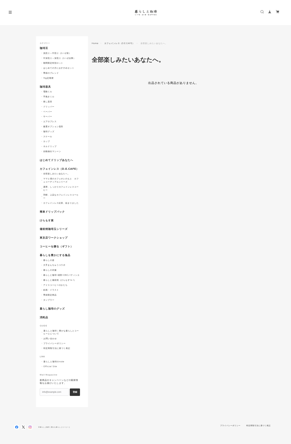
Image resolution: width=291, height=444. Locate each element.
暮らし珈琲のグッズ (52, 308)
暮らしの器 (48, 260)
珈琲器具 (45, 86)
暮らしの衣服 (50, 270)
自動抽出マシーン (52, 151)
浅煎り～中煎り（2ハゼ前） (57, 53)
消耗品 (44, 317)
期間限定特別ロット (53, 63)
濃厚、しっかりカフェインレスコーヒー (61, 188)
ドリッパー (48, 106)
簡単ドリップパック (52, 211)
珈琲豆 (44, 48)
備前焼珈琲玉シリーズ (54, 229)
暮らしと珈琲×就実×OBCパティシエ (61, 275)
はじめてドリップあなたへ (56, 160)
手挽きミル (48, 96)
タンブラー (48, 300)
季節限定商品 (50, 295)
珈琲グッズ (48, 131)
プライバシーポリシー (54, 343)
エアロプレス (50, 121)
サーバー (47, 116)
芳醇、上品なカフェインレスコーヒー (61, 196)
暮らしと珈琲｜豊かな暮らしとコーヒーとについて (61, 332)
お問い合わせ (50, 338)
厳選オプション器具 (53, 126)
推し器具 (47, 101)
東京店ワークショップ (54, 237)
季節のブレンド (51, 73)
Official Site (50, 366)
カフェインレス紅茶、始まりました (61, 203)
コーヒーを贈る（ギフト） (56, 246)
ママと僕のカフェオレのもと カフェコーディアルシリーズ (61, 180)
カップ (46, 141)
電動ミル (47, 91)
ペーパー (47, 111)
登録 (75, 392)
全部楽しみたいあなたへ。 (56, 173)
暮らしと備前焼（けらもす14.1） (59, 280)
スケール (47, 136)
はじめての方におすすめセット (58, 68)
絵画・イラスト (51, 290)
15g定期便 (48, 78)
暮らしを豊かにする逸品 (55, 255)
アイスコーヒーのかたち (55, 285)
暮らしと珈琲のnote (53, 361)
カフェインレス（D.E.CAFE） (119, 43)
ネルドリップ (50, 146)
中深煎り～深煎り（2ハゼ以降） (59, 58)
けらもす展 (47, 220)
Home (95, 43)
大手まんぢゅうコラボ (54, 265)
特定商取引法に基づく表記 (56, 348)
